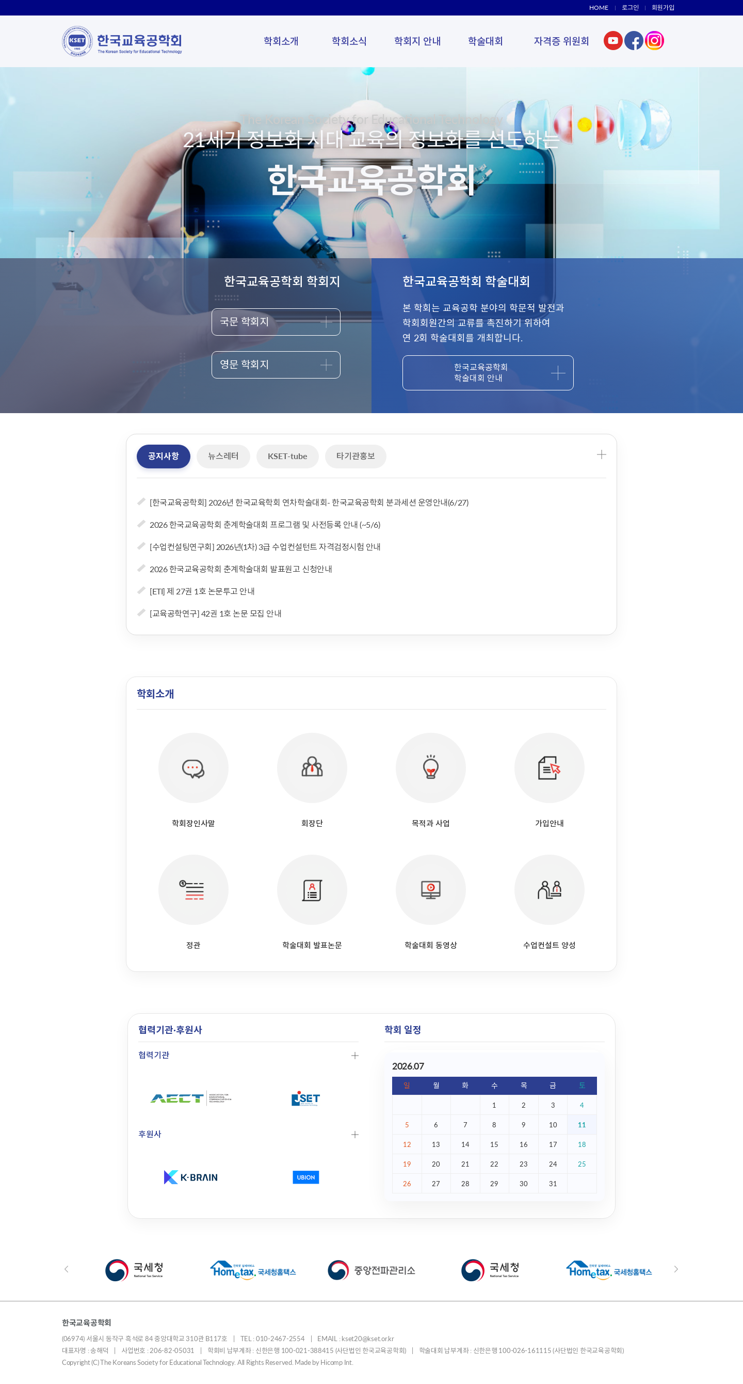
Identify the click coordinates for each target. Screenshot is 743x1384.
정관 (193, 902)
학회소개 (281, 41)
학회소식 (349, 41)
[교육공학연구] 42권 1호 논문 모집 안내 (215, 613)
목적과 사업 (431, 780)
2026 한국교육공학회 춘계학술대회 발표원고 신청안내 (241, 569)
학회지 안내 (417, 41)
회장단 (312, 780)
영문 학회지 (276, 364)
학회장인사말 (193, 780)
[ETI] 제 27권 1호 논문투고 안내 (202, 591)
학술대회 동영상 (431, 902)
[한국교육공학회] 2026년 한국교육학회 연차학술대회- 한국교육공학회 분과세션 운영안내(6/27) (309, 502)
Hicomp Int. (336, 1362)
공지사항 (163, 456)
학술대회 (485, 41)
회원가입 (663, 7)
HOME (598, 7)
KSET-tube (288, 456)
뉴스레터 (223, 456)
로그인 (630, 7)
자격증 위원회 (561, 41)
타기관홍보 (355, 456)
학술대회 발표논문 (312, 902)
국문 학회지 (276, 321)
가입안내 (549, 780)
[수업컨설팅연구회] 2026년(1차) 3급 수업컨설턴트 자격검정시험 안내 (265, 547)
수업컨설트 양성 (549, 902)
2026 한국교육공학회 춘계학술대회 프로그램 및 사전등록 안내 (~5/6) (265, 524)
